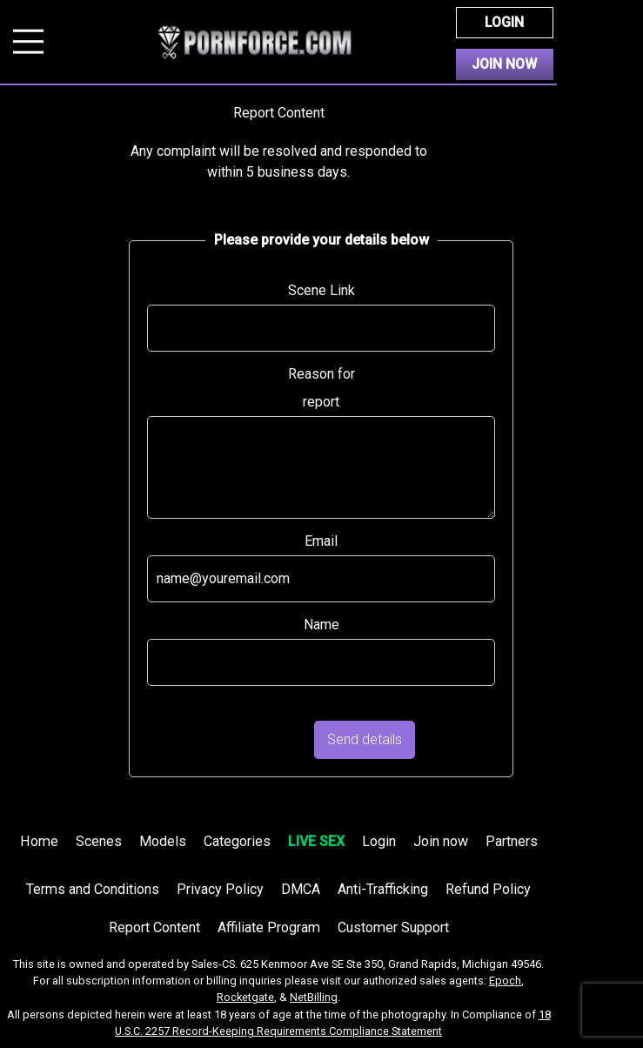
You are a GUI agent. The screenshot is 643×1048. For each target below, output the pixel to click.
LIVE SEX (316, 841)
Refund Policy (488, 889)
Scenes (99, 841)
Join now (440, 841)
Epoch (505, 980)
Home (39, 841)
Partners (512, 841)
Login (504, 22)
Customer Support (393, 927)
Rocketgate (245, 997)
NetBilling (314, 997)
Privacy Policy (220, 889)
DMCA (300, 889)
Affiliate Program (269, 927)
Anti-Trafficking (383, 889)
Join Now (504, 64)
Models (162, 841)
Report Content (154, 927)
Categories (237, 841)
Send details (364, 739)
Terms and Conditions (92, 889)
